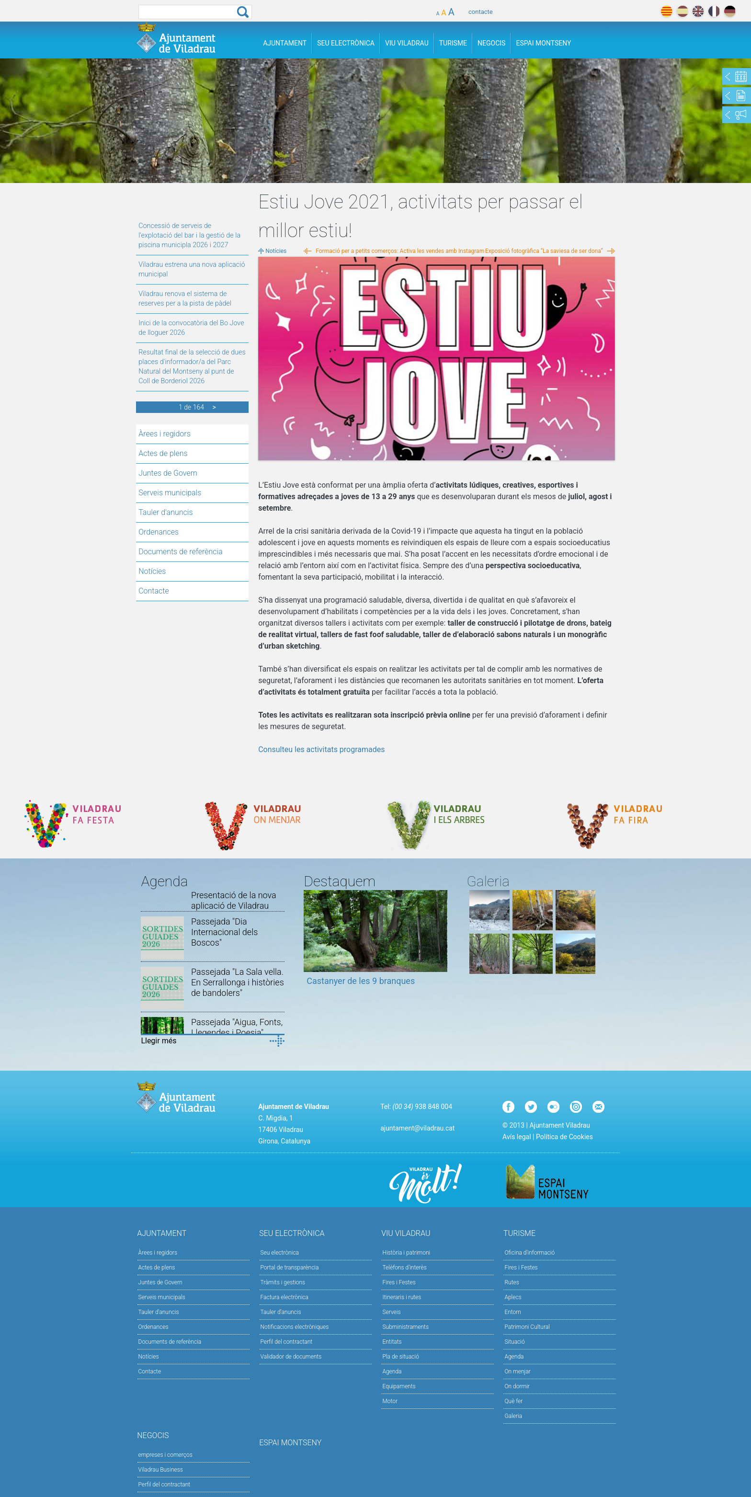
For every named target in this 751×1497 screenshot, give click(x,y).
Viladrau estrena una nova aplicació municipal (191, 269)
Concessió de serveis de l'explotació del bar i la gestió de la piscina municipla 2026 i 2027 (189, 235)
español (682, 11)
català (666, 11)
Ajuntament (285, 43)
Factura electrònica (284, 1297)
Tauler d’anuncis (281, 1312)
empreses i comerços (165, 1454)
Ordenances (158, 532)
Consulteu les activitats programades (321, 749)
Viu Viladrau (407, 43)
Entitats (391, 1341)
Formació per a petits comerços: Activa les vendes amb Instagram (400, 251)
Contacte (153, 590)
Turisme (453, 43)
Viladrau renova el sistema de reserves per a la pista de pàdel (184, 299)
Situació (514, 1341)
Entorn (512, 1312)
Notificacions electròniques (295, 1327)
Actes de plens (162, 453)
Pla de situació (400, 1356)
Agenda (391, 1371)
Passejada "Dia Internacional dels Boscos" (224, 932)
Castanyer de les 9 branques (361, 981)
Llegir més (158, 1040)
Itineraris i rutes (401, 1297)
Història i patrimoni (406, 1252)
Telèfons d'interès (404, 1267)
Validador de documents (291, 1356)
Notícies (152, 571)
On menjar (517, 1371)
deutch (729, 11)
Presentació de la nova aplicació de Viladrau (233, 900)
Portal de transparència (290, 1267)
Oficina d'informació (529, 1252)
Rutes (511, 1282)
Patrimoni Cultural (526, 1327)
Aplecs (512, 1297)
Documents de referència (180, 551)
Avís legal (516, 1137)
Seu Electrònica (346, 43)
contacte (480, 11)
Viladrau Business (160, 1469)
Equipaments (398, 1386)
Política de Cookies (564, 1137)
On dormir (516, 1386)
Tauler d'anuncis (165, 512)
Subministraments (405, 1327)
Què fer (513, 1401)
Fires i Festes (398, 1282)
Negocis (491, 43)
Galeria (513, 1416)
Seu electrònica (280, 1252)
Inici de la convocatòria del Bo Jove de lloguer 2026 (191, 328)
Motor (390, 1401)
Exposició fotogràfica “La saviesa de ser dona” (544, 251)
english (698, 11)
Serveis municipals (169, 492)
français (713, 11)
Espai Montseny (543, 43)
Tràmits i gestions (283, 1282)
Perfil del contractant (287, 1341)
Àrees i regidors (164, 433)
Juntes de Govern (167, 473)
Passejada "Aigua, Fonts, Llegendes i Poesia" (237, 1027)
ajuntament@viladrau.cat (417, 1128)
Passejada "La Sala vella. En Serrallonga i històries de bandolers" (237, 982)
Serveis (391, 1312)
